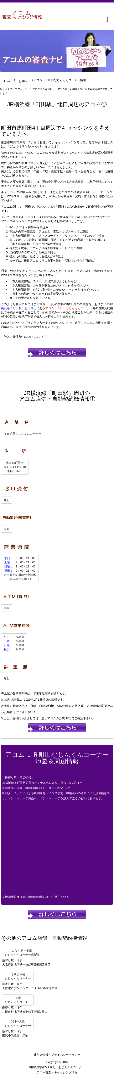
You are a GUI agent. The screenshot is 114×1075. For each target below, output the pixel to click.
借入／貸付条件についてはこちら (25, 336)
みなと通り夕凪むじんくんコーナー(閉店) (22, 952)
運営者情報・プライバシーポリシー (57, 1054)
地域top (23, 81)
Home (6, 81)
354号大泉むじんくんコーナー (18, 1023)
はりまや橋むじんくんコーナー (18, 976)
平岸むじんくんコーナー (18, 1000)
